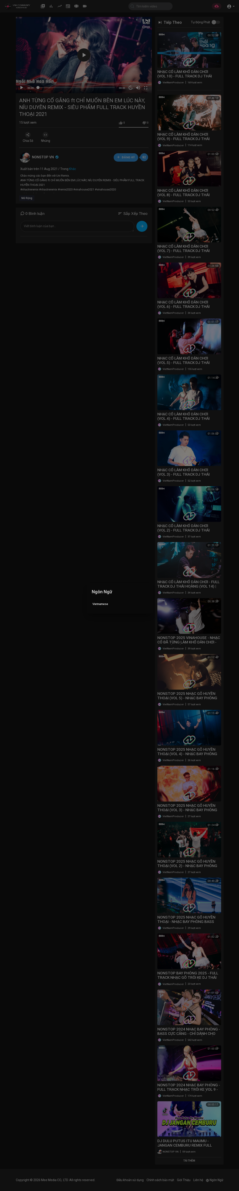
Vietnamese (100, 604)
